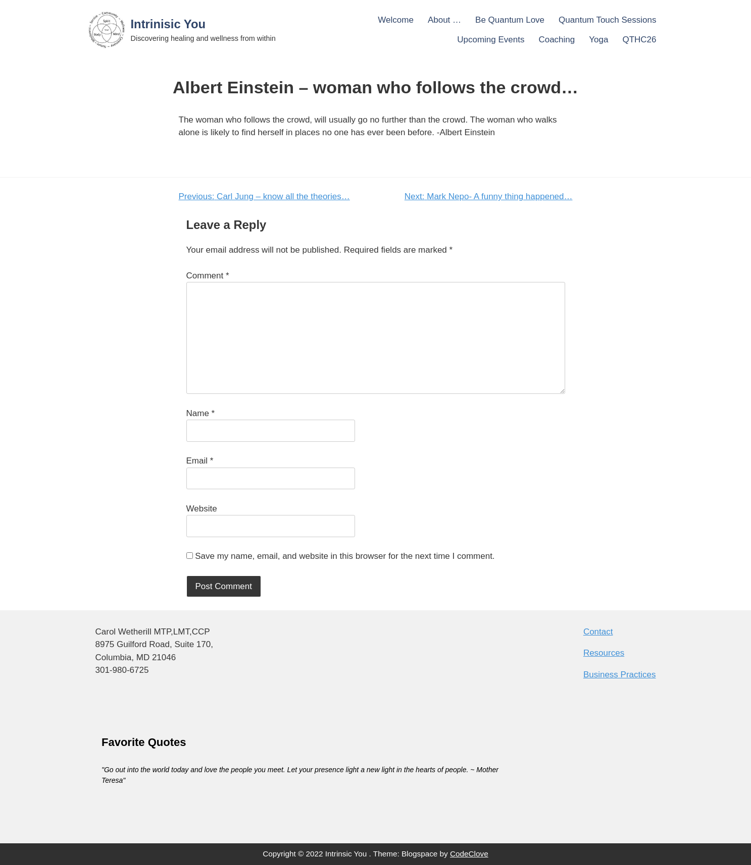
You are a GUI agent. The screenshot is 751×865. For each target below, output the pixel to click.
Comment (207, 275)
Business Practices (619, 674)
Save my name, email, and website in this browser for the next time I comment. (344, 556)
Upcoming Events (490, 39)
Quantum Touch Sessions (607, 20)
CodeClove (469, 853)
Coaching (556, 39)
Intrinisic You (168, 24)
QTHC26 (639, 39)
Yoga (598, 39)
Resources (603, 653)
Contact (598, 632)
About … (444, 20)
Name (200, 413)
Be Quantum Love (509, 20)
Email (200, 461)
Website (201, 508)
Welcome (396, 20)
